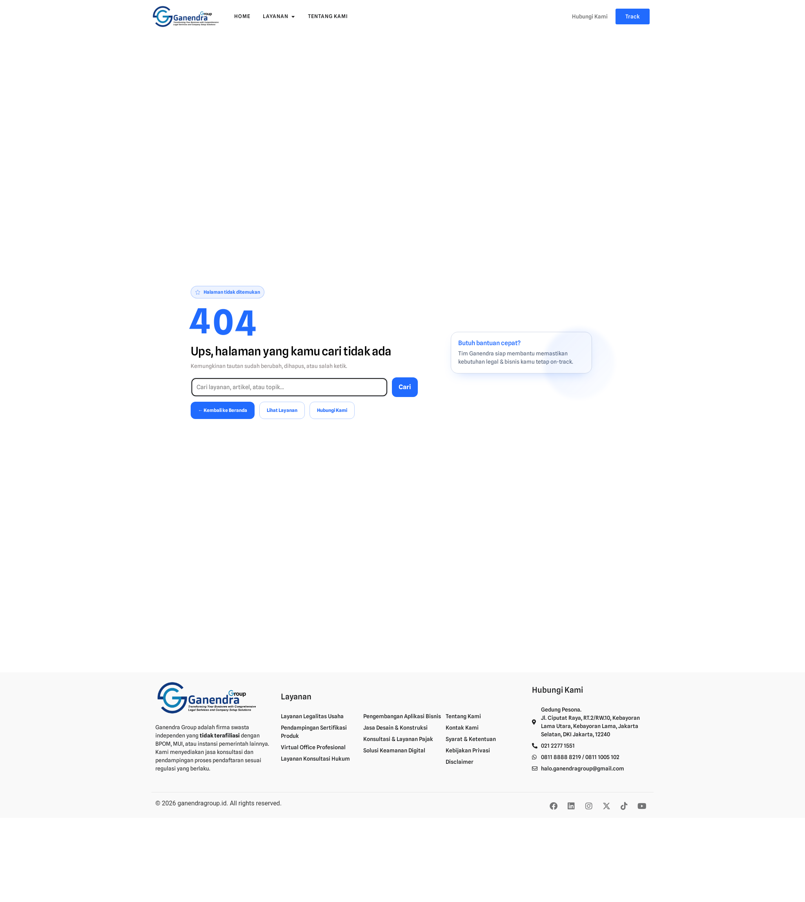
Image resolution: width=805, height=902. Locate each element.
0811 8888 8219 (561, 757)
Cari (405, 387)
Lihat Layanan (282, 410)
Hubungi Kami (332, 410)
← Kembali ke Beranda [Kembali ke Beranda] (222, 410)
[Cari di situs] (289, 387)
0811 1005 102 (602, 757)
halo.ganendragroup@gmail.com (582, 768)
